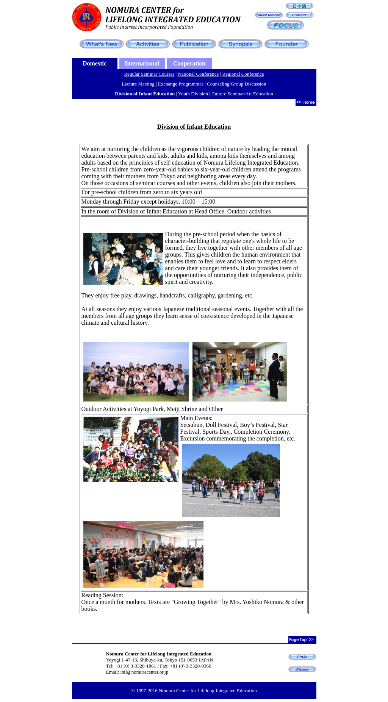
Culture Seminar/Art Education (242, 94)
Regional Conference (243, 74)
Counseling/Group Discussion (236, 84)
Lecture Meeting (138, 84)
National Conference (198, 74)
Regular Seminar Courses (149, 74)
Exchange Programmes (180, 84)
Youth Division (193, 94)
